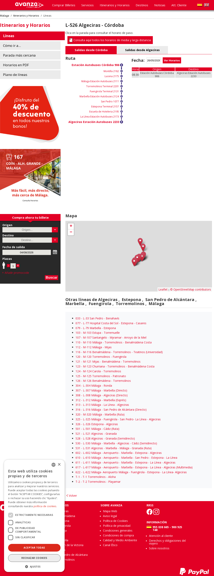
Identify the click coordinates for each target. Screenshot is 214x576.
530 (78, 443)
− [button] (71, 232)
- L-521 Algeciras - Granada (96, 433)
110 (78, 342)
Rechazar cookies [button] (34, 558)
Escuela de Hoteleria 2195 (104, 111)
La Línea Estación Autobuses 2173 (99, 116)
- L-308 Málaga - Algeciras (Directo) (102, 395)
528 (78, 438)
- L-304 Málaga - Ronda (94, 385)
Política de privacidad (116, 526)
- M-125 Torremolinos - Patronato (101, 376)
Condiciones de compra (118, 535)
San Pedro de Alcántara (72, 555)
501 (78, 429)
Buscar (51, 277)
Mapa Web (110, 511)
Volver (73, 495)
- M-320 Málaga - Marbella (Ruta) (100, 414)
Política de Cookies (115, 521)
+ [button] (71, 226)
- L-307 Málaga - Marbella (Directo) (101, 390)
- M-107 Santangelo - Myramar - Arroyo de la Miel (111, 337)
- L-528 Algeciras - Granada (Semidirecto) (105, 438)
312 (78, 400)
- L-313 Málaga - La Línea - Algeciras (102, 405)
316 (78, 409)
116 (78, 352)
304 (78, 385)
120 (78, 357)
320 (78, 414)
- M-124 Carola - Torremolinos (98, 371)
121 (78, 361)
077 (78, 323)
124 (78, 371)
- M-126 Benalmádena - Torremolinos (103, 381)
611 (78, 462)
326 (78, 424)
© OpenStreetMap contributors (190, 289)
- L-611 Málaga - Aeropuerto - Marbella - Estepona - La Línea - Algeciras (125, 462)
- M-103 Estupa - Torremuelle (98, 333)
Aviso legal (110, 516)
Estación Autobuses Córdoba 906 (95, 65)
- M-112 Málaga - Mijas (94, 347)
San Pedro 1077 (110, 101)
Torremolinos (66, 559)
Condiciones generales (117, 530)
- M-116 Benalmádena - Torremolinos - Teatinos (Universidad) (119, 352)
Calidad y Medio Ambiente (120, 540)
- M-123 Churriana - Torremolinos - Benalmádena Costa (115, 366)
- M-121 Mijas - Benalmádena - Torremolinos (108, 361)
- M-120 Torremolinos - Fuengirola (101, 357)
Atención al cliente (161, 536)
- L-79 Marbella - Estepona (96, 328)
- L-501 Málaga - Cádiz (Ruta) (97, 429)
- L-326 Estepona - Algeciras (97, 424)
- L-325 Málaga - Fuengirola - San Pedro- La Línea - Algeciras (118, 419)
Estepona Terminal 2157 (105, 106)
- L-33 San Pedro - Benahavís (97, 318)
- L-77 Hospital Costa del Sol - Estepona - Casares (111, 323)
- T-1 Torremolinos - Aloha (96, 477)
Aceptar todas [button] (34, 547)
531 (78, 448)
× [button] (59, 464)
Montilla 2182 (111, 71)
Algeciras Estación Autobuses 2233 (93, 122)
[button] (55, 229)
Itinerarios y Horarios (26, 15)
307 (78, 390)
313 (78, 405)
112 (78, 347)
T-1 (78, 477)
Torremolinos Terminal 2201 (102, 86)
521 (78, 433)
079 (78, 328)
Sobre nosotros (159, 548)
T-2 (78, 482)
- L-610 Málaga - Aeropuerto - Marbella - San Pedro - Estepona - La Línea (126, 458)
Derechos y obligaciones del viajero (167, 542)
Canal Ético (110, 545)
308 (78, 395)
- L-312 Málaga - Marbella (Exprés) (101, 400)
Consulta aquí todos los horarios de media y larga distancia (112, 40)
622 (78, 472)
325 (78, 419)
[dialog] (34, 516)
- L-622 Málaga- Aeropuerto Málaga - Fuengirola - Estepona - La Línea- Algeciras (131, 472)
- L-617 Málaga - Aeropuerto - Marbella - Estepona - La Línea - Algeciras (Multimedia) (134, 467)
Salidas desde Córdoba (91, 50)
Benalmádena (66, 516)
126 (78, 381)
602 (78, 453)
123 (78, 366)
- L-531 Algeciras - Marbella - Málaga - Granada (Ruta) (114, 448)
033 (78, 318)
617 (78, 467)
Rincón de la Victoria (70, 545)
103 (78, 333)
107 (78, 337)
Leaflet (163, 289)
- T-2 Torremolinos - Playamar (98, 482)
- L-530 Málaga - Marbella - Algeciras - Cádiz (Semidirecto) (116, 443)
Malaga (4, 15)
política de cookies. (45, 506)
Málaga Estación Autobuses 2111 (100, 81)
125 (78, 376)
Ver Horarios (172, 60)
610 (78, 458)
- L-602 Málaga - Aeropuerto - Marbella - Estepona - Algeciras (119, 453)
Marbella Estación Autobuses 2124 (99, 96)
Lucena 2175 (112, 76)
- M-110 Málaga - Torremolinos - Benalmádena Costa (114, 342)
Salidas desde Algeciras (142, 50)
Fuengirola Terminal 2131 (104, 91)
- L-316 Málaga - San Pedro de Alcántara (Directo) (111, 409)
